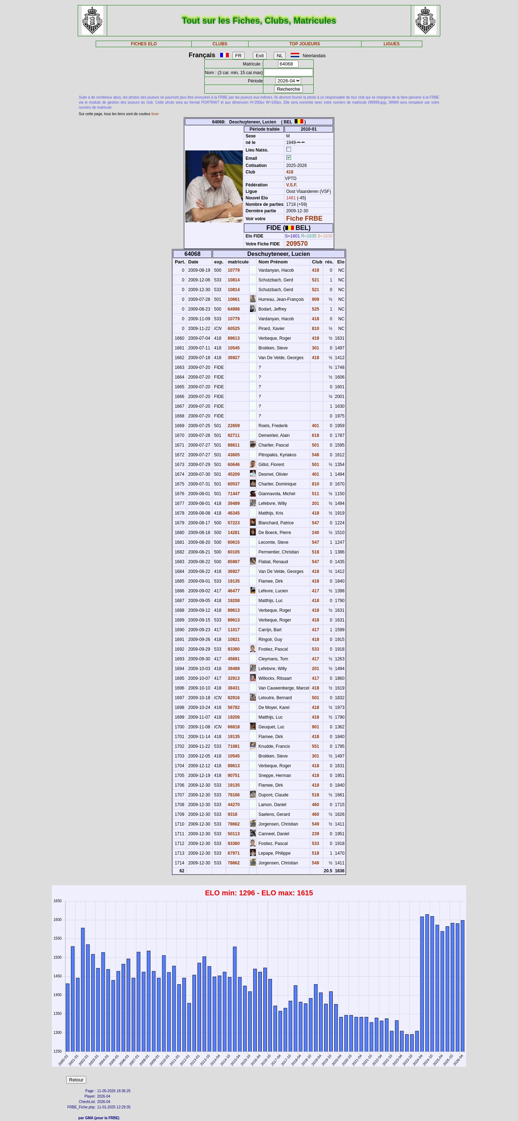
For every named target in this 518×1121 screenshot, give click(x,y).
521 (315, 279)
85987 (233, 561)
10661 (233, 299)
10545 (233, 348)
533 (315, 649)
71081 (233, 746)
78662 (233, 824)
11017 (233, 629)
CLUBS (220, 43)
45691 (233, 658)
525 (315, 309)
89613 (233, 338)
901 (315, 726)
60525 (233, 328)
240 (315, 532)
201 (315, 503)
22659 (233, 425)
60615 (233, 542)
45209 (233, 474)
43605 (233, 454)
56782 (233, 707)
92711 (233, 435)
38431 (233, 688)
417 (315, 590)
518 (315, 552)
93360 (233, 649)
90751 (233, 775)
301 (315, 348)
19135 (233, 581)
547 (315, 522)
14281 (233, 532)
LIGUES (391, 43)
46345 (233, 513)
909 (315, 299)
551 (315, 746)
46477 (233, 590)
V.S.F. (291, 184)
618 (315, 435)
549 (315, 824)
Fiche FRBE (304, 218)
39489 (233, 503)
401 (315, 425)
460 (315, 804)
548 (315, 454)
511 (315, 493)
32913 (233, 678)
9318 (232, 814)
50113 (233, 833)
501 (315, 445)
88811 (233, 445)
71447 (233, 493)
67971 (233, 853)
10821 (233, 639)
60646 (233, 464)
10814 (233, 279)
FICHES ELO (144, 43)
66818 (233, 726)
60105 (233, 552)
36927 (233, 357)
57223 (233, 522)
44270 (233, 804)
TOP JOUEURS (304, 43)
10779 (233, 270)
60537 (233, 484)
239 (315, 833)
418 (289, 172)
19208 (233, 600)
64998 (233, 309)
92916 (233, 697)
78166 (233, 794)
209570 (297, 243)
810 (315, 328)
